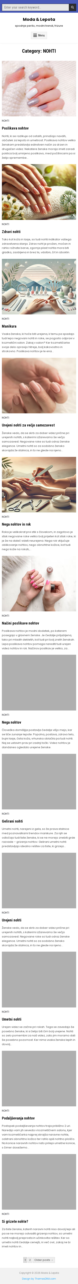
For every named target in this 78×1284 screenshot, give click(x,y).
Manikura (9, 326)
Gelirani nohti (12, 821)
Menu (41, 35)
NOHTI (5, 121)
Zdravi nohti (11, 231)
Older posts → (43, 1260)
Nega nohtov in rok (16, 524)
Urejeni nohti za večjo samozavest (28, 425)
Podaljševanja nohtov (18, 1118)
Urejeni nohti (11, 920)
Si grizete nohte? (15, 1221)
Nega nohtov (11, 722)
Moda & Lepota (39, 19)
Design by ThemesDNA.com (39, 1278)
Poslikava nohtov (15, 128)
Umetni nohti (11, 1019)
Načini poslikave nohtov (20, 623)
